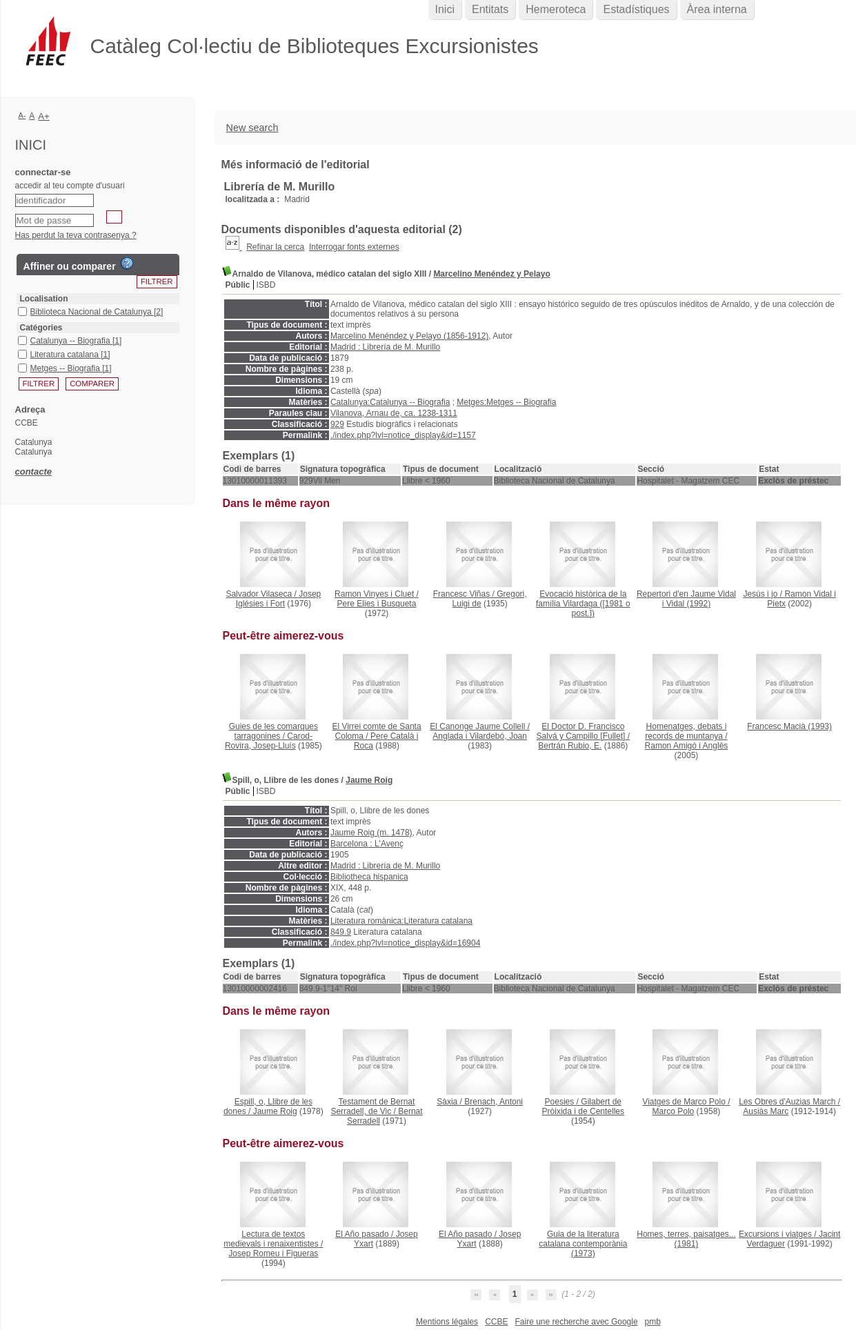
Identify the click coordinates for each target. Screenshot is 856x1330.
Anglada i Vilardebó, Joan (479, 736)
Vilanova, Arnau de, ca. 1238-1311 (393, 413)
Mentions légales (447, 1322)
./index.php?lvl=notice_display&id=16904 (405, 943)
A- (22, 115)
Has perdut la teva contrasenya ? (76, 235)
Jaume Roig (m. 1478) (371, 832)
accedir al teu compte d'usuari (70, 185)
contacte (33, 471)
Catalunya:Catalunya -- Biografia (390, 402)
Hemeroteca (556, 9)
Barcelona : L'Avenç (367, 843)
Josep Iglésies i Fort (278, 598)
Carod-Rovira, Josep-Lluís (268, 741)
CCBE (496, 1322)
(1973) (583, 1243)
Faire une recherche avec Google (576, 1322)
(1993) (789, 726)
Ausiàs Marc (765, 1111)
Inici (445, 9)
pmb (653, 1322)
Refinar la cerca (275, 247)
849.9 (340, 932)
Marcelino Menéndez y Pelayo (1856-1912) (409, 336)
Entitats (490, 9)
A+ (44, 116)
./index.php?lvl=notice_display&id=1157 (403, 435)
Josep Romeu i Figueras (273, 1253)
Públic (238, 285)
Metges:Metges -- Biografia (506, 402)
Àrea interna (717, 9)
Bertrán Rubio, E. (569, 746)
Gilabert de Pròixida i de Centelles (583, 1106)
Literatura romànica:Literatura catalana (401, 921)
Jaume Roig (369, 780)
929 (337, 424)
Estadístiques (636, 9)
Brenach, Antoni (493, 1101)
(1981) (686, 1239)
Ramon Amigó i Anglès (686, 746)
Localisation (44, 299)
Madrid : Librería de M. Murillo (385, 347)
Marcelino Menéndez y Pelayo (491, 274)
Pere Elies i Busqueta (377, 603)
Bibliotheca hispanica (369, 877)
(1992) (686, 598)
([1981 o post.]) (583, 603)
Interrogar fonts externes (354, 247)
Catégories (41, 327)
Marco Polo (674, 1111)
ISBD (266, 285)
